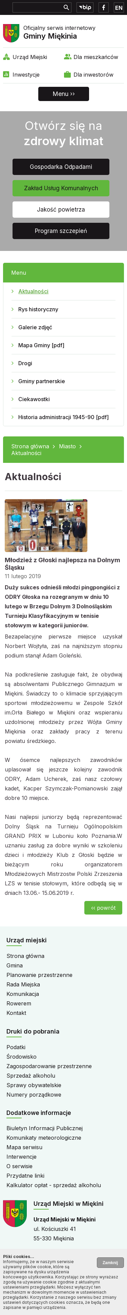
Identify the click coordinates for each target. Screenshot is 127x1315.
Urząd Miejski (30, 57)
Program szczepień (61, 231)
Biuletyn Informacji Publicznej (44, 1128)
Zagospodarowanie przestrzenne (49, 1066)
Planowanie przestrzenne (39, 974)
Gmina (14, 965)
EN (119, 7)
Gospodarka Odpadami (61, 166)
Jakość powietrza (61, 209)
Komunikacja (22, 993)
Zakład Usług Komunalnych (61, 188)
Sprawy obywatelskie (33, 1085)
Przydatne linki (25, 1175)
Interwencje (21, 1156)
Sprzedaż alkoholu (30, 1075)
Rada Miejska (23, 984)
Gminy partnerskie (41, 381)
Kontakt (16, 1012)
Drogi (25, 363)
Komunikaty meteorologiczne (43, 1137)
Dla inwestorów (93, 74)
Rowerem (18, 1003)
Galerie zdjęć (35, 327)
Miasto (67, 446)
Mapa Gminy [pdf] (41, 345)
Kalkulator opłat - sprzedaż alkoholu (53, 1185)
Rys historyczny (38, 309)
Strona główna (30, 446)
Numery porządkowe (33, 1094)
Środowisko (21, 1056)
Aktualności (33, 291)
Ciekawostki (34, 399)
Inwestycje (26, 74)
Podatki (15, 1047)
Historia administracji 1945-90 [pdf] (63, 417)
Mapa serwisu (24, 1147)
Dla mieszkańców (95, 57)
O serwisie (19, 1166)
